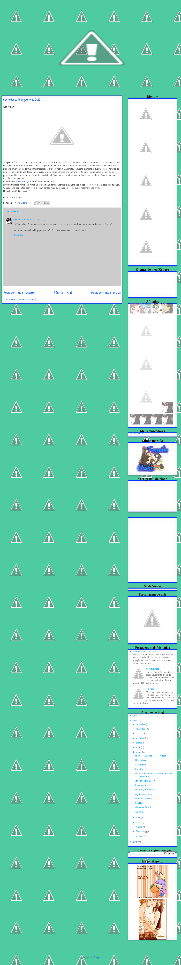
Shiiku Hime (140, 764)
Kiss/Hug (139, 803)
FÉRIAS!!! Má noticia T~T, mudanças (152, 755)
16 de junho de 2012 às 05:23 (31, 219)
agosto (139, 742)
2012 (135, 720)
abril (138, 822)
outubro (140, 733)
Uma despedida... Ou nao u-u (146, 651)
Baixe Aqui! (21, 181)
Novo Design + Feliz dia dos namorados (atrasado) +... (154, 775)
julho (138, 747)
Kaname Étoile (142, 785)
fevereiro (140, 831)
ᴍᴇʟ (15, 219)
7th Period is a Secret (145, 780)
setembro (140, 738)
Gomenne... (140, 812)
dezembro (141, 724)
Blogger (97, 957)
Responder (18, 235)
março (139, 827)
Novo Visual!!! (141, 760)
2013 (135, 715)
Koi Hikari (139, 769)
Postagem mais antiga (106, 292)
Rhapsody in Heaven (144, 789)
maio (138, 817)
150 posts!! (150, 688)
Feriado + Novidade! (145, 798)
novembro (141, 729)
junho (139, 752)
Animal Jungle (152, 668)
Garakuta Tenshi (143, 807)
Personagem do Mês (139, 433)
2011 (135, 841)
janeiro (139, 836)
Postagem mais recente (19, 292)
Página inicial (63, 292)
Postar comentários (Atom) (23, 299)
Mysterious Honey (143, 794)
